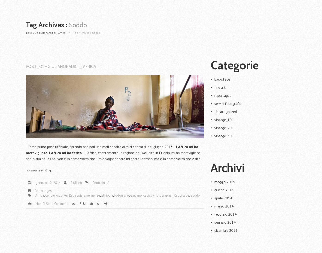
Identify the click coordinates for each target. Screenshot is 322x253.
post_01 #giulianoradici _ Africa (45, 32)
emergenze (92, 195)
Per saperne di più (37, 170)
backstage (222, 79)
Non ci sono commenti (52, 203)
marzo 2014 (224, 206)
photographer (163, 195)
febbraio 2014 (225, 214)
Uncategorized (225, 111)
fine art (220, 87)
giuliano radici (140, 195)
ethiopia (107, 195)
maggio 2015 (224, 182)
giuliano (76, 182)
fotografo (121, 195)
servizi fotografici (228, 103)
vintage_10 (223, 119)
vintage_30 (223, 136)
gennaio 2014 (225, 222)
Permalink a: (101, 182)
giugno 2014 (224, 190)
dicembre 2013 (225, 230)
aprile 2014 (223, 198)
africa (39, 195)
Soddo (195, 195)
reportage (181, 195)
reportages (43, 191)
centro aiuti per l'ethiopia (63, 195)
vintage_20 (223, 127)
